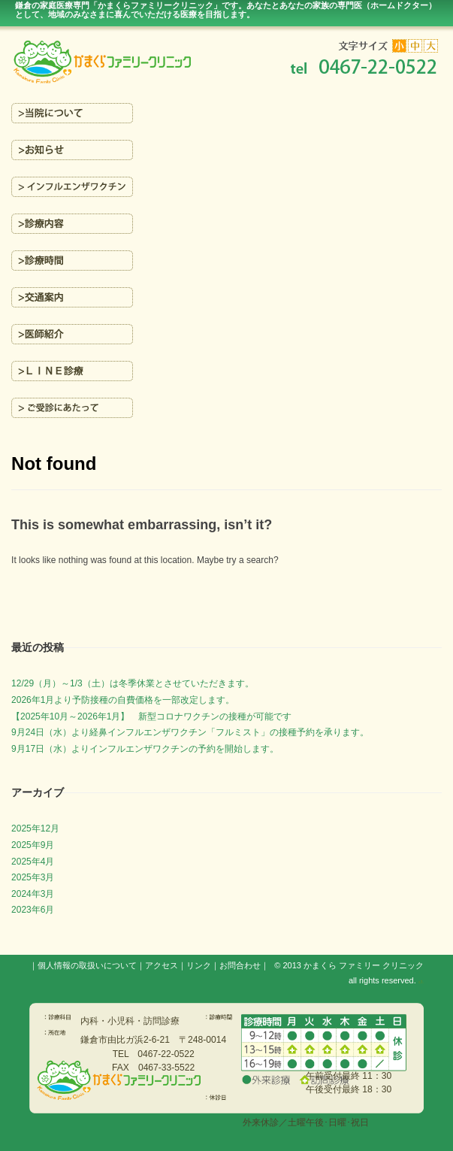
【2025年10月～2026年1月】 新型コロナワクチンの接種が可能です (151, 716)
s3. (421, 982)
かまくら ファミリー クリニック (364, 965)
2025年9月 (32, 845)
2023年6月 (32, 909)
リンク (198, 965)
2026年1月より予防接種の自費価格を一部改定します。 (122, 700)
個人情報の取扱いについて (87, 965)
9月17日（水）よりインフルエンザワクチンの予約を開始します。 (145, 749)
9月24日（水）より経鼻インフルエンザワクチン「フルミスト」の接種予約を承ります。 (190, 732)
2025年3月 (32, 877)
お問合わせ (240, 965)
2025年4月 (32, 861)
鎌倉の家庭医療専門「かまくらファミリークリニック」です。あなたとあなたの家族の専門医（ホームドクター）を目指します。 (225, 10)
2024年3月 (32, 894)
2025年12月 (35, 828)
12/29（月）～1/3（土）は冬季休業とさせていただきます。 (132, 683)
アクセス (161, 965)
